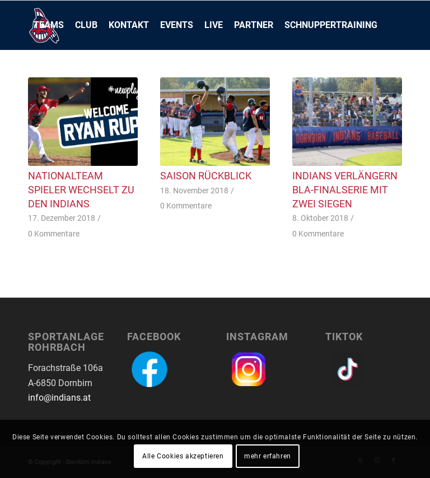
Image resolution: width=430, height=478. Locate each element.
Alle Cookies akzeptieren (182, 456)
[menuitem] (48, 25)
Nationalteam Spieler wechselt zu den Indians (81, 189)
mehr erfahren (267, 456)
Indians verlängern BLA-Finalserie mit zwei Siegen (345, 189)
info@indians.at (59, 397)
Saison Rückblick (205, 176)
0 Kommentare (54, 234)
